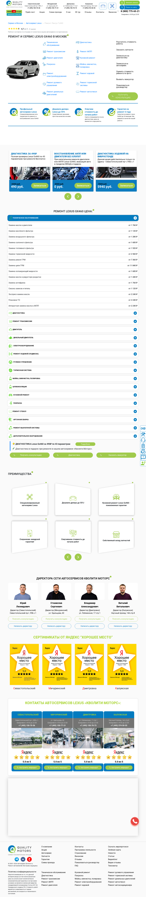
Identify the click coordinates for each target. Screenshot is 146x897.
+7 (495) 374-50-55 (89, 8)
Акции (42, 12)
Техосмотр (112, 866)
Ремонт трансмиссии (56, 51)
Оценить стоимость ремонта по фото (124, 72)
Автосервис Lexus (34, 23)
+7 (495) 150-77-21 (52, 8)
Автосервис (46, 853)
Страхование (80, 853)
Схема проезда (55, 12)
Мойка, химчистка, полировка (88, 65)
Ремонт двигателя (55, 58)
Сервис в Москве (15, 23)
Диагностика (85, 42)
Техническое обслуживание (53, 43)
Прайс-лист (30, 12)
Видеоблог (112, 859)
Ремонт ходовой (87, 73)
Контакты (100, 12)
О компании (46, 847)
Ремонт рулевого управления (54, 83)
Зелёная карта (114, 850)
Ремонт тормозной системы (88, 83)
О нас (68, 12)
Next (78, 196)
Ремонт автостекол (88, 92)
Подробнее (85, 444)
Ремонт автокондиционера (120, 885)
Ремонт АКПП (86, 51)
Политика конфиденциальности (22, 872)
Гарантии (45, 859)
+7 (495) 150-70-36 (33, 8)
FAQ (76, 866)
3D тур (77, 12)
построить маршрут (28, 767)
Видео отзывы (114, 862)
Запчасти (45, 856)
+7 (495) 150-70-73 (70, 8)
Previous (67, 196)
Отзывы (88, 12)
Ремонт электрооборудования (56, 74)
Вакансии (113, 12)
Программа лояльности (85, 850)
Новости (111, 853)
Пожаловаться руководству (87, 862)
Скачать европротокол (118, 847)
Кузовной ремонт (87, 58)
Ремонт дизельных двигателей (55, 93)
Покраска (51, 64)
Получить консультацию (123, 96)
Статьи (111, 856)
